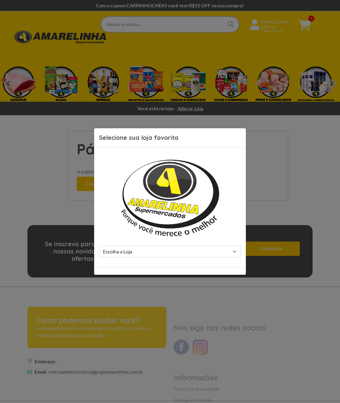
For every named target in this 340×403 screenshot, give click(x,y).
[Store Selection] (170, 251)
